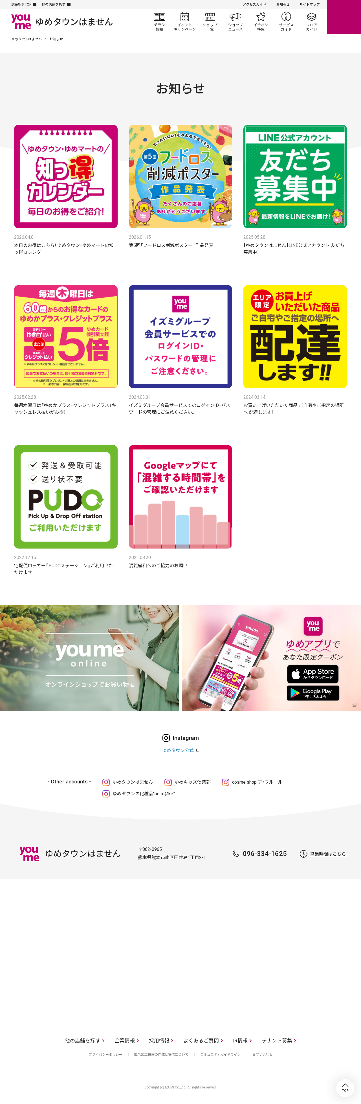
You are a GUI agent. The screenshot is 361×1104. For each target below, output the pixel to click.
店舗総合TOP (21, 4)
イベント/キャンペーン (184, 21)
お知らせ (283, 4)
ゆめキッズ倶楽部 (193, 782)
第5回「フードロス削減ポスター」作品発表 (171, 245)
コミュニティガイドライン (220, 1055)
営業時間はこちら (328, 854)
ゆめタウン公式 (178, 750)
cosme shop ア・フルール (257, 782)
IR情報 (240, 1041)
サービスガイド (286, 21)
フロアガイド (311, 21)
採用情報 (159, 1041)
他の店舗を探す (53, 4)
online (344, 17)
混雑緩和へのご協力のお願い (158, 565)
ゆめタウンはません (26, 39)
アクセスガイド (254, 4)
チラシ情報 (159, 21)
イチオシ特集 (261, 21)
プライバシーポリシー (105, 1055)
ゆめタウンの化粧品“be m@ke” (144, 793)
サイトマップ (310, 4)
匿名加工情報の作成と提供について (161, 1055)
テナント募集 (277, 1041)
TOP (345, 1088)
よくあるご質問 (201, 1041)
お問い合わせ (262, 1055)
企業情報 (125, 1041)
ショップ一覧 (210, 21)
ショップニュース (235, 21)
